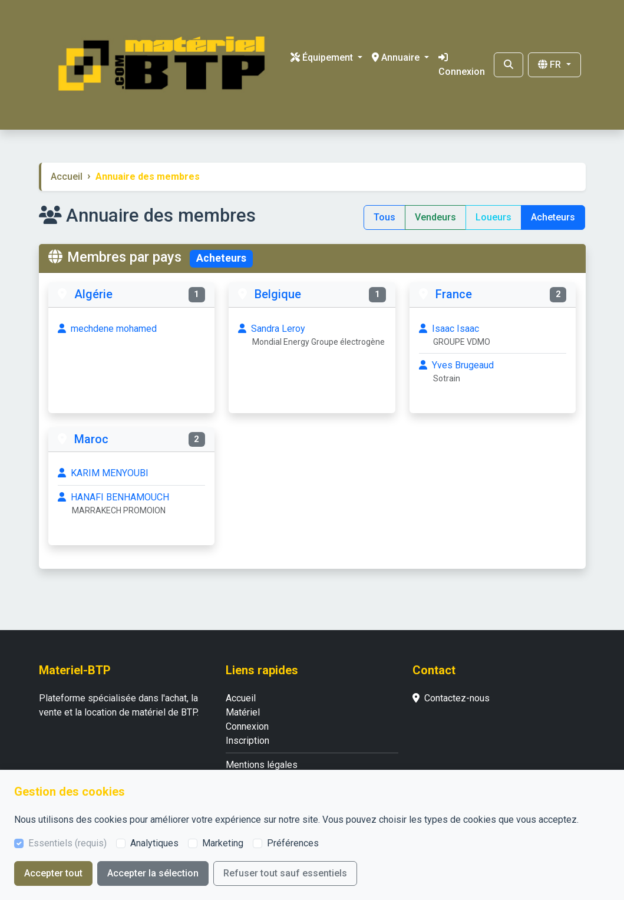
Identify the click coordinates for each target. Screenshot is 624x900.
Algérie (93, 294)
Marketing (222, 843)
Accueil (66, 176)
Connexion (461, 64)
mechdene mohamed (107, 328)
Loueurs (493, 217)
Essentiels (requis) (67, 843)
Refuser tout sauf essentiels (285, 873)
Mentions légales (262, 764)
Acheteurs (553, 217)
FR (550, 64)
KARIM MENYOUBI (103, 473)
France (453, 294)
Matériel (243, 712)
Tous (384, 217)
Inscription (247, 740)
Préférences (293, 843)
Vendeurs (435, 217)
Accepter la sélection (153, 873)
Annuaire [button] (397, 57)
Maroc (91, 439)
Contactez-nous (451, 698)
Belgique (278, 294)
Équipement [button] (322, 57)
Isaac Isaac (493, 335)
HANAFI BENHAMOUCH (132, 504)
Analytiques (154, 843)
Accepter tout (53, 873)
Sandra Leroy (312, 335)
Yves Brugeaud (493, 372)
